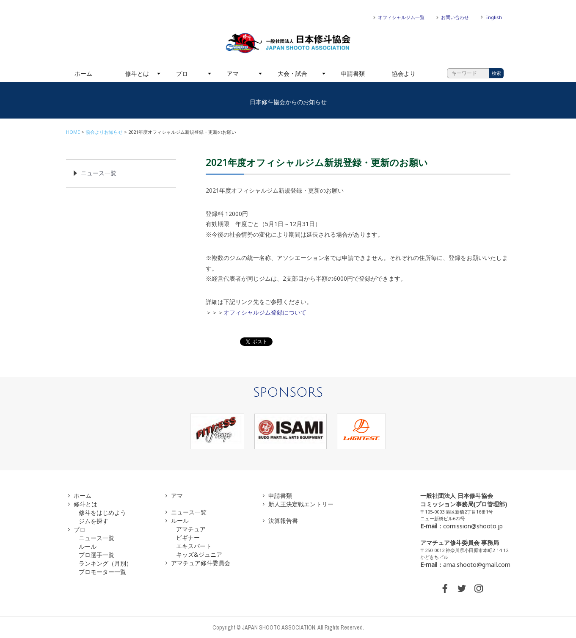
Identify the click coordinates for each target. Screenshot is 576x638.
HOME (73, 132)
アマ (233, 73)
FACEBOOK (445, 588)
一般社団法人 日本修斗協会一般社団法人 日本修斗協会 (288, 43)
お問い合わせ (455, 17)
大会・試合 (292, 73)
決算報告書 (283, 520)
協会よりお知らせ (104, 132)
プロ (182, 73)
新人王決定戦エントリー (300, 504)
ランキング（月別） (105, 563)
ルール (87, 546)
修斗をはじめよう (102, 512)
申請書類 (353, 73)
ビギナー (188, 537)
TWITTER (462, 588)
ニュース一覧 (98, 173)
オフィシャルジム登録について (264, 312)
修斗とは (137, 73)
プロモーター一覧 (102, 572)
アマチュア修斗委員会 (200, 563)
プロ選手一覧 (96, 555)
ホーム (83, 73)
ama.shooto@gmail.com (476, 565)
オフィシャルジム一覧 (401, 17)
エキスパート (194, 546)
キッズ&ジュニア (199, 554)
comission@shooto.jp (473, 526)
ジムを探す (93, 521)
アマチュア (191, 529)
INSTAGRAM (478, 588)
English (493, 17)
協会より (404, 73)
